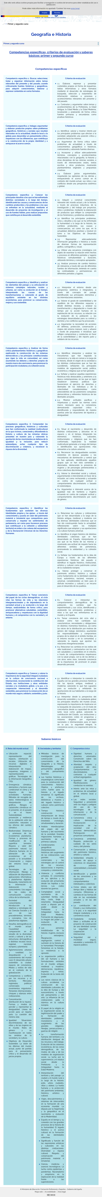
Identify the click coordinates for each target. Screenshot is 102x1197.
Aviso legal (62, 1192)
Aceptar (44, 13)
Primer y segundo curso (13, 43)
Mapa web (39, 1192)
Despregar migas (3, 24)
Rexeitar (57, 13)
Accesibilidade (50, 1192)
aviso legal (75, 8)
